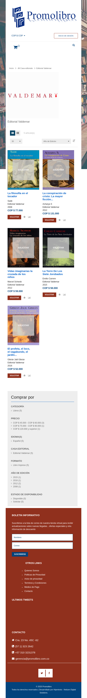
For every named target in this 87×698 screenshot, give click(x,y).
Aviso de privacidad (33, 579)
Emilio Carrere (49, 278)
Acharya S (47, 204)
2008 (10, 207)
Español (18, 441)
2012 (45, 210)
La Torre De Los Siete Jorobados (53, 273)
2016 (10, 366)
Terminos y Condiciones (35, 583)
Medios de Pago (31, 587)
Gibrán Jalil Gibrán (16, 359)
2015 (45, 285)
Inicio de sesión (65, 36)
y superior (26, 429)
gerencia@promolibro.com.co (32, 658)
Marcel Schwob (15, 282)
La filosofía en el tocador (18, 195)
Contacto (28, 591)
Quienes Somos (31, 570)
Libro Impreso (21, 465)
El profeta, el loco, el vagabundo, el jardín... (19, 351)
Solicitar (18, 501)
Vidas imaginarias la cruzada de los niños (20, 274)
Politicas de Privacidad (34, 575)
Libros (17, 410)
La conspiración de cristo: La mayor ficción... (54, 196)
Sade (10, 201)
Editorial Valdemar (16, 204)
